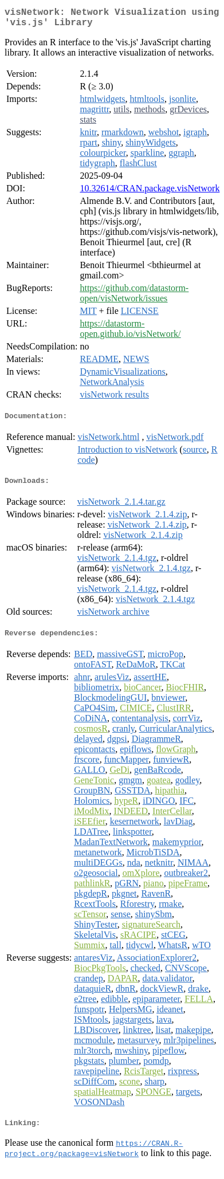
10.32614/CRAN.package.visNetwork (149, 193)
